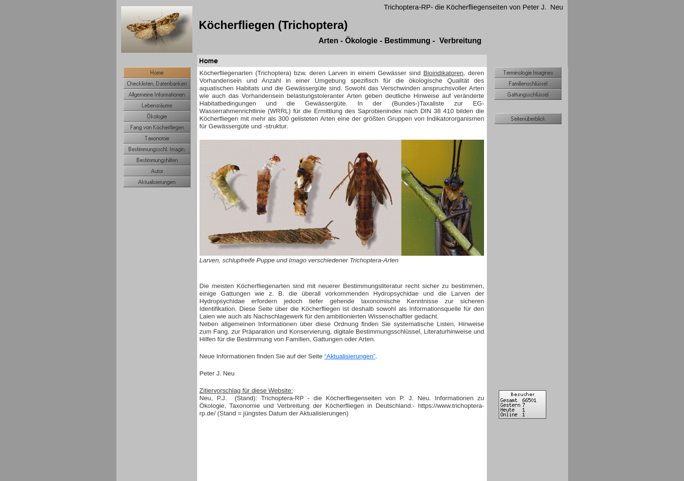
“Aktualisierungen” (349, 356)
